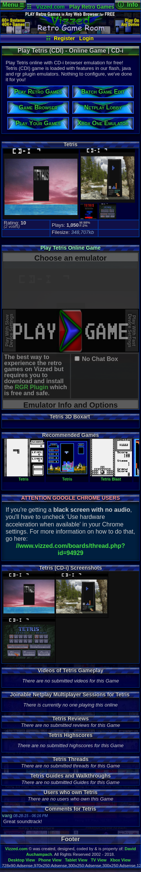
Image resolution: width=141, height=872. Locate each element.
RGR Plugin (31, 387)
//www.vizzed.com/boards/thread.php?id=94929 (70, 549)
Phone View (50, 860)
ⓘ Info (128, 5)
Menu (13, 5)
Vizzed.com (50, 7)
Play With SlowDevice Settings (9, 330)
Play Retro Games (91, 7)
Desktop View (21, 860)
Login (86, 38)
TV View (98, 860)
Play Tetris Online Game (70, 248)
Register (64, 38)
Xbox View (120, 860)
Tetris (23, 477)
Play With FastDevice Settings (131, 330)
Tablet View (76, 860)
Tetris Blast (111, 477)
